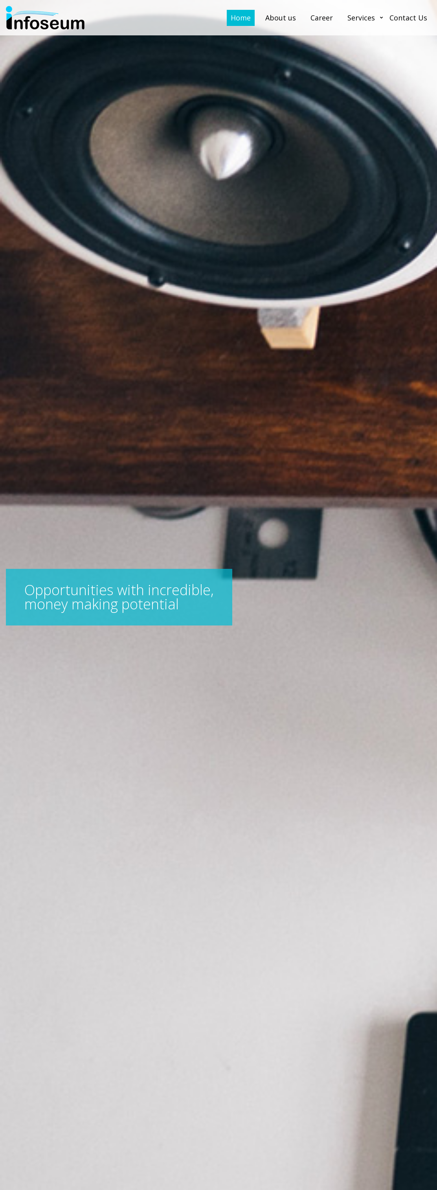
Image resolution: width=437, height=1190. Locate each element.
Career (321, 17)
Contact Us (408, 17)
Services (361, 17)
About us (280, 17)
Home (241, 17)
